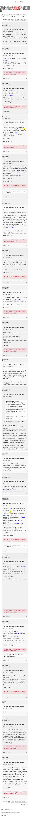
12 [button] (21, 19)
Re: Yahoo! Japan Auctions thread (13, 29)
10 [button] (16, 19)
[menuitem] (2, 815)
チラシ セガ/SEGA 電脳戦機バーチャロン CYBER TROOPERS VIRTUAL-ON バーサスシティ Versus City (14, 640)
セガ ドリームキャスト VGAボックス (12, 304)
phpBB (6, 812)
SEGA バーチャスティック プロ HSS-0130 (13, 739)
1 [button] (13, 19)
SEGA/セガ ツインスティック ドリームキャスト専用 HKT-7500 (14, 338)
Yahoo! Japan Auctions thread (14, 16)
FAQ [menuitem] (1, 11)
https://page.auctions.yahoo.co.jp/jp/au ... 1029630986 (13, 382)
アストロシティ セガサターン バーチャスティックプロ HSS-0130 (14, 98)
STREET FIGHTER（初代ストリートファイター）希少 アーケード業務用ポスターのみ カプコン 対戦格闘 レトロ (14, 63)
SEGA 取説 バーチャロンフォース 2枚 (12, 269)
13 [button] (23, 19)
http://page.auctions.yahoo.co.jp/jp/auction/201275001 (16, 38)
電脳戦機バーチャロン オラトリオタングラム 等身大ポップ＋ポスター (14, 134)
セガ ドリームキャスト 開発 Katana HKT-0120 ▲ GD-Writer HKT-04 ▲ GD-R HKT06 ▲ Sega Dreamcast (14, 530)
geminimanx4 (10, 401)
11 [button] (18, 19)
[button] (9, 20)
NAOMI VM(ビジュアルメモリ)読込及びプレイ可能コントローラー (14, 231)
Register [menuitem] (15, 1)
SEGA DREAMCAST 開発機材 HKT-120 (13, 175)
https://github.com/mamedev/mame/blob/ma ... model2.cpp (14, 427)
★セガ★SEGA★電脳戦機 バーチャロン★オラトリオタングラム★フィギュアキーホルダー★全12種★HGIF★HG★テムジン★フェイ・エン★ (15, 682)
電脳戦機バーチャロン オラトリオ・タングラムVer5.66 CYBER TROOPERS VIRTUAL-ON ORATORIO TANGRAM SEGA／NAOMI (15, 571)
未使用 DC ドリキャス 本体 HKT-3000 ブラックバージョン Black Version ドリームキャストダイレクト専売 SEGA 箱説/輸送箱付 (15, 783)
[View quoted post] (19, 401)
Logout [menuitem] (22, 1)
